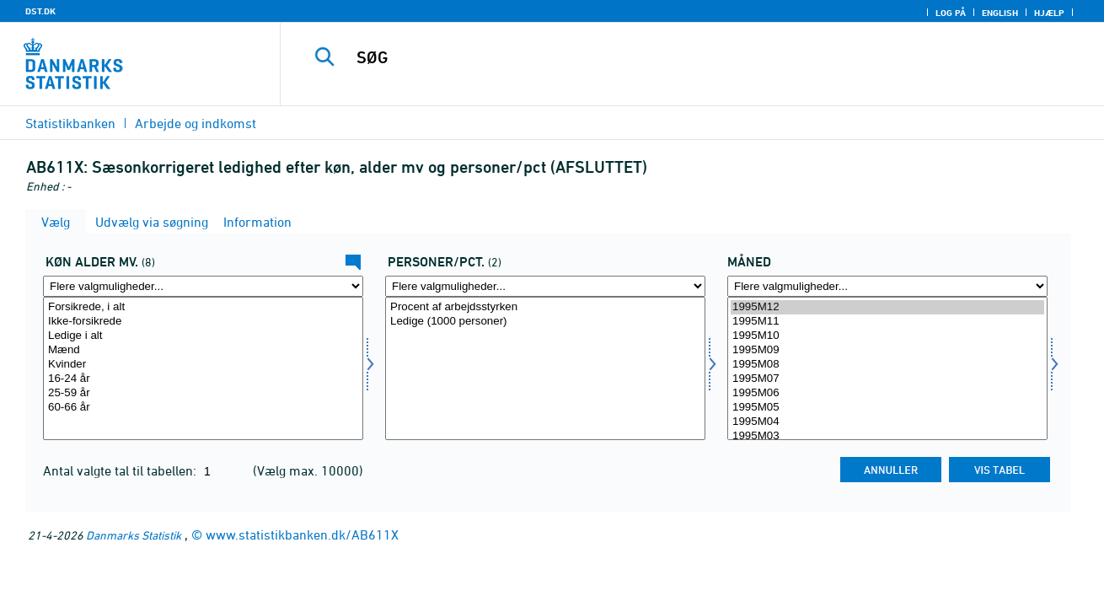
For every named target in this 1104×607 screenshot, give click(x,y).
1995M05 (887, 407)
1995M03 (887, 436)
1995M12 (887, 307)
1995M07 (887, 379)
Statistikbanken (70, 123)
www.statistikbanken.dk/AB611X (302, 534)
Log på (950, 13)
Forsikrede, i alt (203, 307)
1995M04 (887, 422)
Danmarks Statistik (133, 535)
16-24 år (203, 379)
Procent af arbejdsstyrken (545, 307)
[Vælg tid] (887, 368)
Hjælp (1049, 13)
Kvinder (203, 364)
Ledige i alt (203, 336)
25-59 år (203, 393)
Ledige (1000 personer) (545, 321)
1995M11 (887, 321)
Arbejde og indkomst (195, 123)
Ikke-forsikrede (203, 321)
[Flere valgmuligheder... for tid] (887, 286)
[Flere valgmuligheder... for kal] (203, 286)
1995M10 (887, 336)
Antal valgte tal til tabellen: (121, 470)
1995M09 (887, 350)
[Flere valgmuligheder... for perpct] (545, 286)
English (1000, 13)
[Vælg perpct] (545, 368)
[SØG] (674, 57)
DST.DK (40, 11)
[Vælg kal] (203, 368)
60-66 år (203, 407)
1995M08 (887, 364)
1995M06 (887, 393)
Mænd (203, 350)
